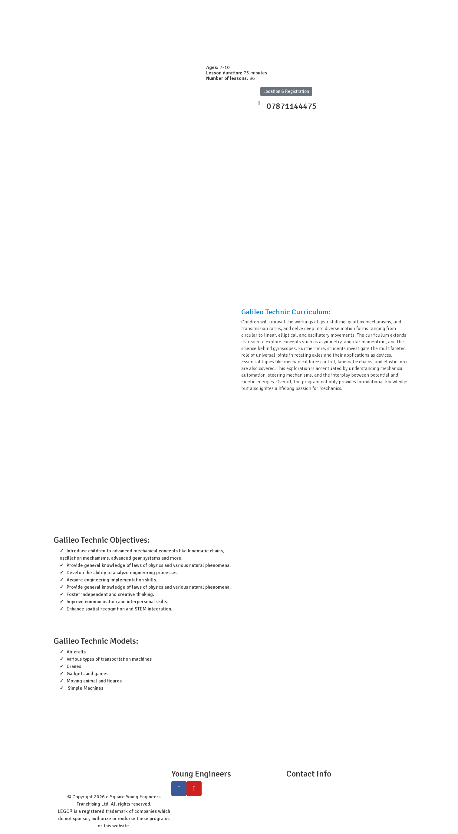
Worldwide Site (190, 7)
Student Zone (147, 7)
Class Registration (305, 7)
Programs (229, 7)
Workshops (262, 7)
